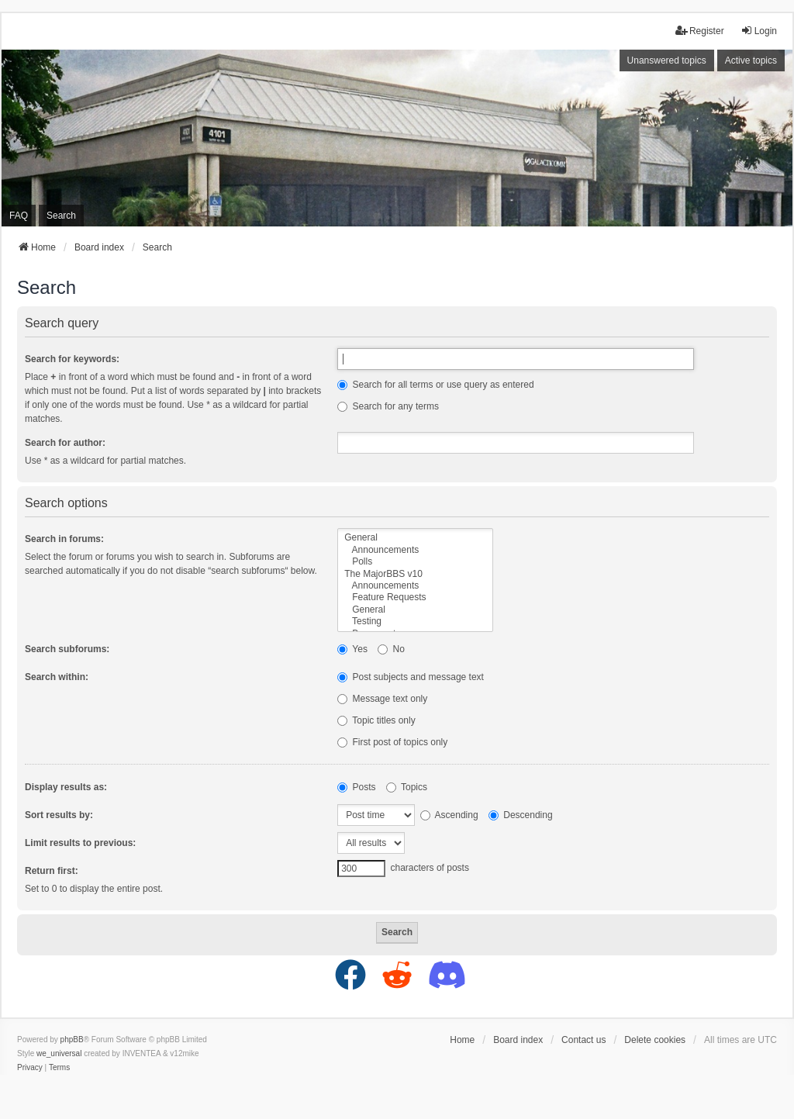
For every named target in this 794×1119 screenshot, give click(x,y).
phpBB (72, 1039)
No (391, 649)
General (415, 538)
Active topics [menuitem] (751, 60)
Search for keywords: (72, 359)
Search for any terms (388, 406)
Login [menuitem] (758, 30)
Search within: (56, 677)
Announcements (415, 550)
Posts (356, 787)
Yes (352, 649)
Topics (406, 787)
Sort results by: (59, 815)
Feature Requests (415, 597)
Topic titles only (376, 720)
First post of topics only (392, 742)
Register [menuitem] (699, 30)
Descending (520, 815)
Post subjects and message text (410, 677)
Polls (415, 562)
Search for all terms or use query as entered (435, 384)
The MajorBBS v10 (415, 574)
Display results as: (66, 787)
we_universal (58, 1053)
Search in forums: (64, 539)
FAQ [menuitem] (18, 215)
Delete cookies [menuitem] (654, 1039)
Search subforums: (67, 649)
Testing (415, 621)
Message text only (382, 698)
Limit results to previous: (80, 843)
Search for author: (65, 442)
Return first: (51, 870)
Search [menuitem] (61, 215)
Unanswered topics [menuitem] (666, 60)
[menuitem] (30, 1068)
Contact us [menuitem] (583, 1039)
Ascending (449, 815)
